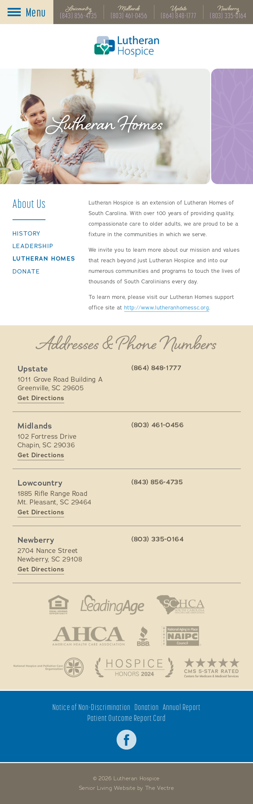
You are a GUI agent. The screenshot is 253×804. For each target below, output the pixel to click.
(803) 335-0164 (228, 15)
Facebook (126, 740)
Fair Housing (58, 605)
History (27, 234)
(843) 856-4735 (78, 15)
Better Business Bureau (143, 636)
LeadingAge (112, 605)
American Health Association (88, 636)
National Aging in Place (181, 636)
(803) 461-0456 (129, 15)
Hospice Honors (134, 667)
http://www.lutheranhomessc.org (166, 307)
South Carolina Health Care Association (180, 605)
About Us (29, 203)
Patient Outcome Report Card (126, 718)
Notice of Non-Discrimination (91, 707)
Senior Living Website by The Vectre (126, 788)
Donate (26, 271)
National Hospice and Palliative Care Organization (49, 667)
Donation (146, 707)
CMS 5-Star (211, 667)
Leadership (33, 246)
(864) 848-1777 (178, 15)
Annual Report (182, 707)
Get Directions (40, 398)
